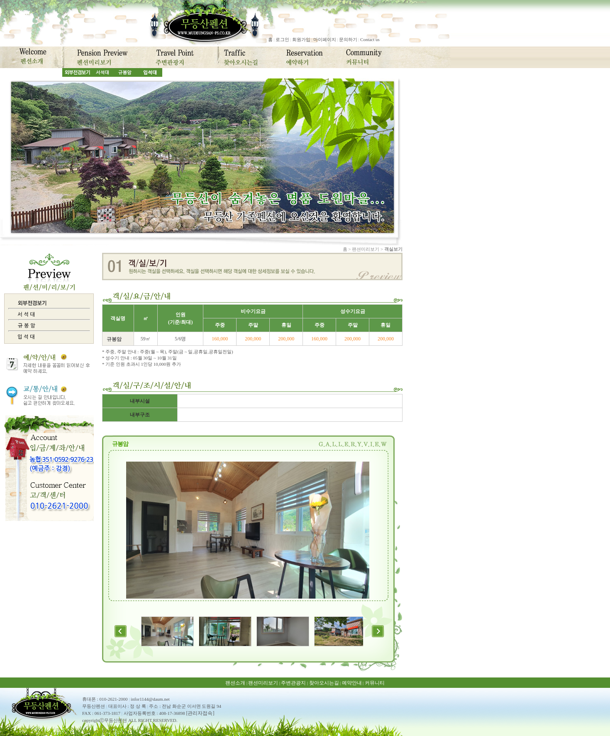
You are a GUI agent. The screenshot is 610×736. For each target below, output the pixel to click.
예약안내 (352, 683)
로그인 (282, 39)
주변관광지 (293, 683)
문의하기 (348, 39)
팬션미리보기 (263, 683)
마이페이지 (324, 39)
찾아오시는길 (324, 683)
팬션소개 (235, 683)
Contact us (370, 39)
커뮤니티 (375, 683)
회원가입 (301, 39)
